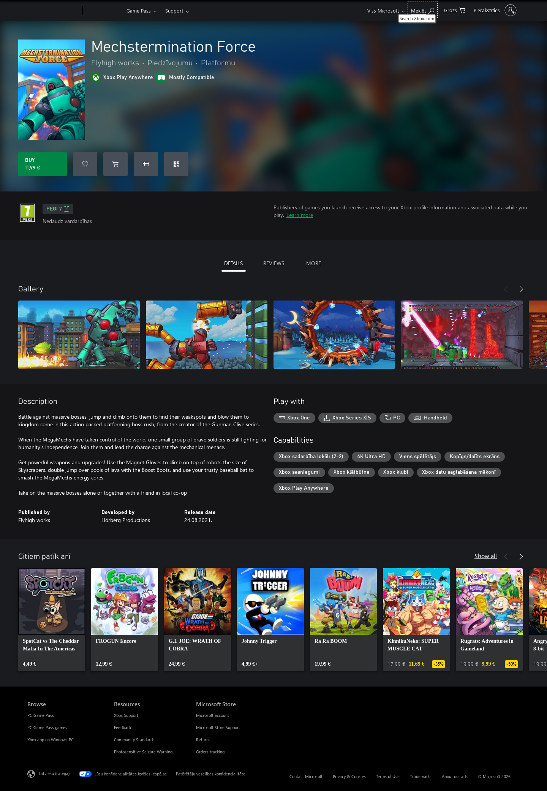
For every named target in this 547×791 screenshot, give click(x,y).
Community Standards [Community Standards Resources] (134, 739)
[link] (51, 619)
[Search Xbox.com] (423, 9)
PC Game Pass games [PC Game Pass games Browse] (47, 727)
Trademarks (421, 776)
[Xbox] (103, 10)
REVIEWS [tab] (273, 263)
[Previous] (506, 289)
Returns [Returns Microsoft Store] (203, 739)
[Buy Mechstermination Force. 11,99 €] (42, 164)
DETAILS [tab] (233, 263)
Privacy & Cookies (349, 776)
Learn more (299, 214)
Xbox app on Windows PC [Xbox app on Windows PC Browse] (50, 739)
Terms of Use (388, 776)
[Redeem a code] (176, 164)
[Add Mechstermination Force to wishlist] (85, 164)
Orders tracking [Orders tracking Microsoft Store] (210, 751)
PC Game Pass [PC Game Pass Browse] (40, 715)
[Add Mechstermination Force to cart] (115, 164)
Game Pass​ (138, 10)
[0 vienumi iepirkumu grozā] (454, 10)
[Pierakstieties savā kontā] (494, 10)
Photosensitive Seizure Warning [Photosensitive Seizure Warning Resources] (143, 751)
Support (174, 10)
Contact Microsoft (306, 776)
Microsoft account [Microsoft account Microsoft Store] (212, 715)
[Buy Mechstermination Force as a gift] (146, 164)
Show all (485, 556)
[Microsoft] (53, 10)
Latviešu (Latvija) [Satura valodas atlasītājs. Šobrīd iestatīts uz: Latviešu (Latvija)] (54, 773)
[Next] (521, 289)
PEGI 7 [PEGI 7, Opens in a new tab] (58, 209)
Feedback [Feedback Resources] (122, 727)
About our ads (455, 776)
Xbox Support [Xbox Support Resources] (126, 715)
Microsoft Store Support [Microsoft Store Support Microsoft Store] (218, 727)
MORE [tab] (313, 263)
